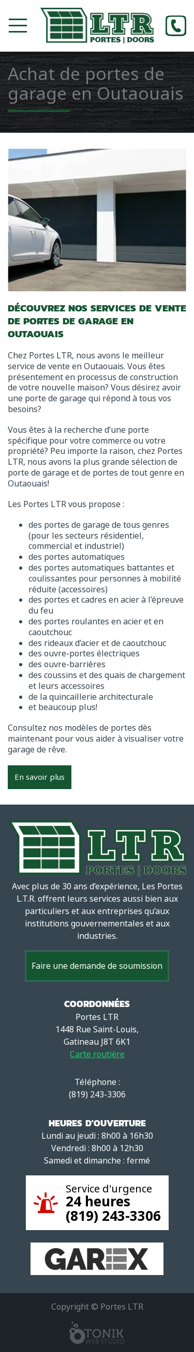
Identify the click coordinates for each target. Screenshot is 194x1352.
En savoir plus (39, 777)
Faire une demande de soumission (97, 966)
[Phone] (176, 25)
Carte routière (97, 1054)
